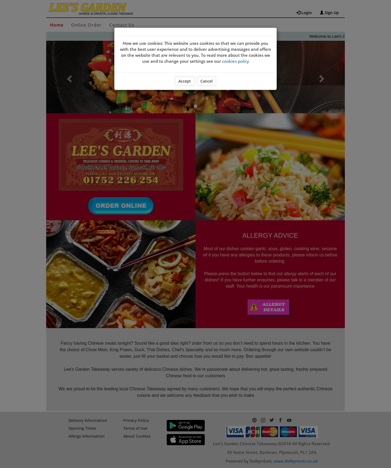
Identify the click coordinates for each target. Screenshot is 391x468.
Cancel (206, 81)
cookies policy (235, 61)
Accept (184, 81)
